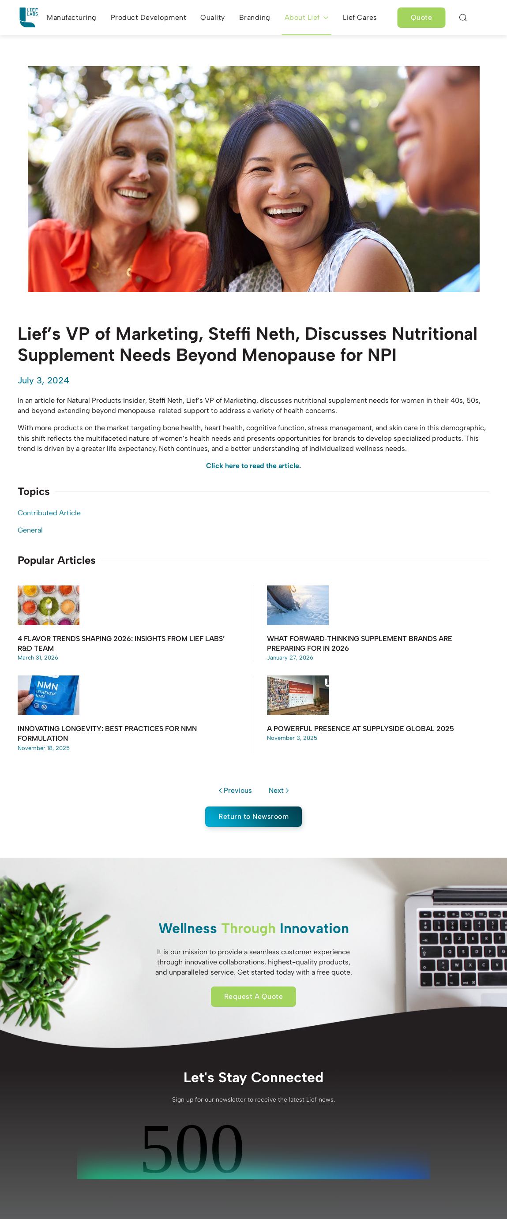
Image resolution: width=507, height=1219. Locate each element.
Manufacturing (72, 17)
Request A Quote (253, 996)
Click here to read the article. (253, 465)
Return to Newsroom (253, 816)
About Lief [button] (307, 17)
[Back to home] (29, 17)
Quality (212, 17)
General (30, 530)
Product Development (149, 17)
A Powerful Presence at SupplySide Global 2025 (360, 728)
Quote (421, 17)
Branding (254, 17)
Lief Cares (360, 17)
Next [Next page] (279, 790)
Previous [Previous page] (235, 790)
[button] (462, 17)
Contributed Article (49, 513)
